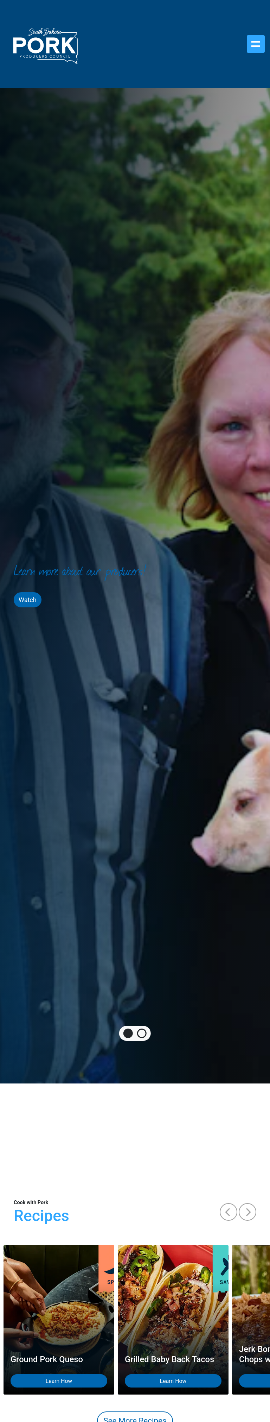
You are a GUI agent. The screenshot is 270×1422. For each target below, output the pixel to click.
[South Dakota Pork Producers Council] (44, 44)
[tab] (128, 1033)
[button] (228, 1212)
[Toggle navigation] (256, 44)
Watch (28, 599)
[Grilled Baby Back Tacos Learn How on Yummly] (173, 1320)
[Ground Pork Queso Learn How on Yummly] (59, 1320)
